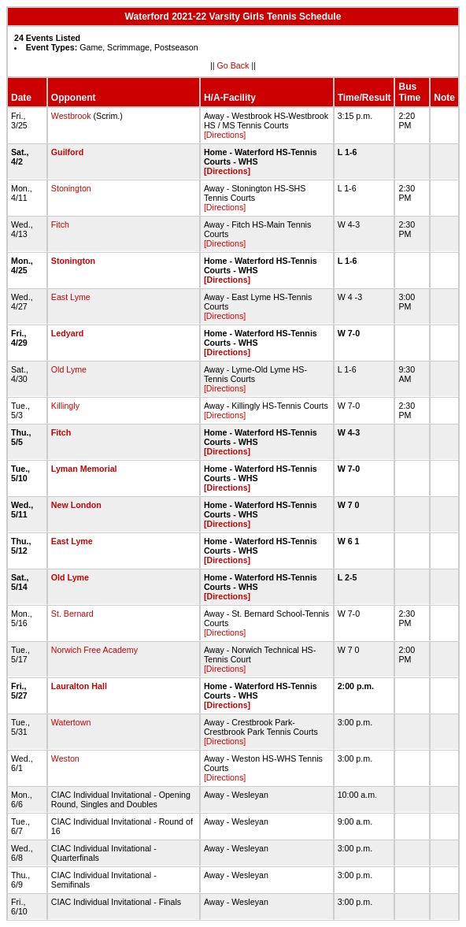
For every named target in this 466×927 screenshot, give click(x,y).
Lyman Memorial (84, 468)
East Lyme (71, 297)
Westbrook (71, 116)
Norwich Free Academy (94, 649)
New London (76, 505)
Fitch (60, 224)
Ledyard (67, 333)
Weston (65, 758)
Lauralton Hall (79, 686)
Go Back (233, 65)
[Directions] (225, 134)
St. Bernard (72, 613)
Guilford (67, 152)
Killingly (65, 405)
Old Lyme (69, 369)
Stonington (71, 188)
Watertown (71, 722)
